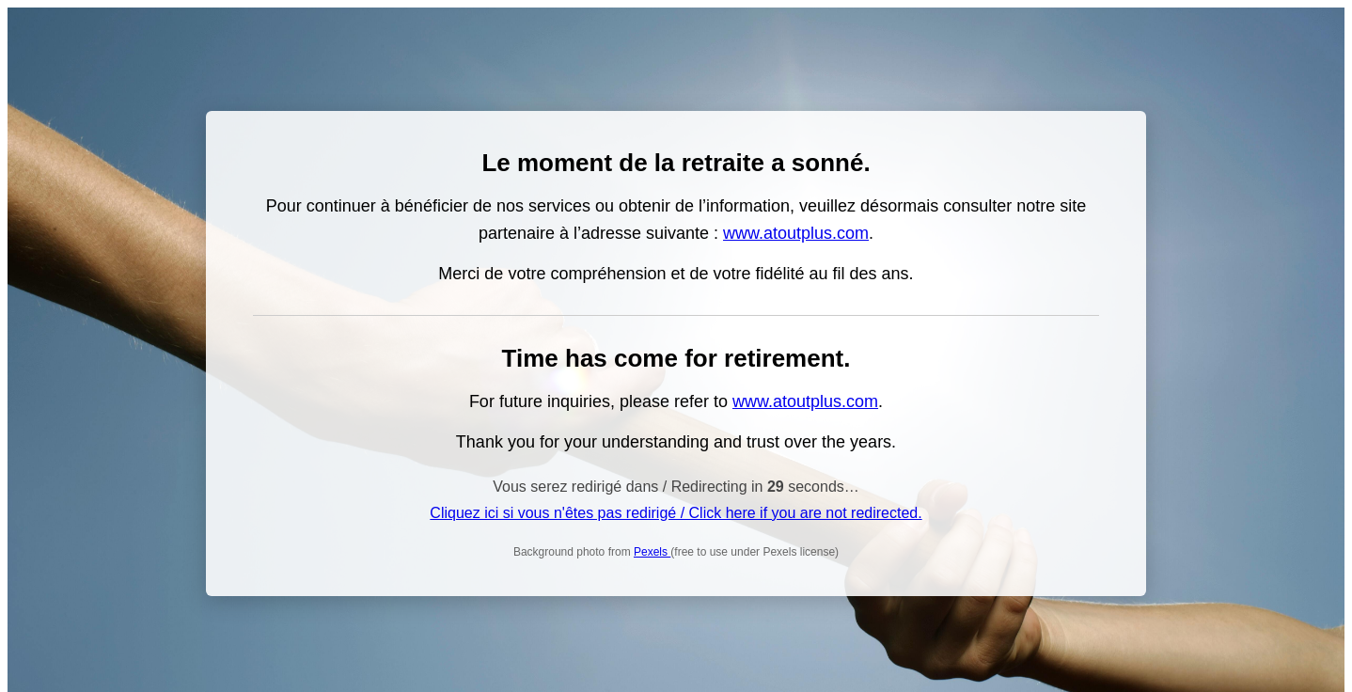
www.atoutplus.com (796, 233)
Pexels (652, 551)
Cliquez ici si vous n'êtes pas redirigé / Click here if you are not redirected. (675, 513)
